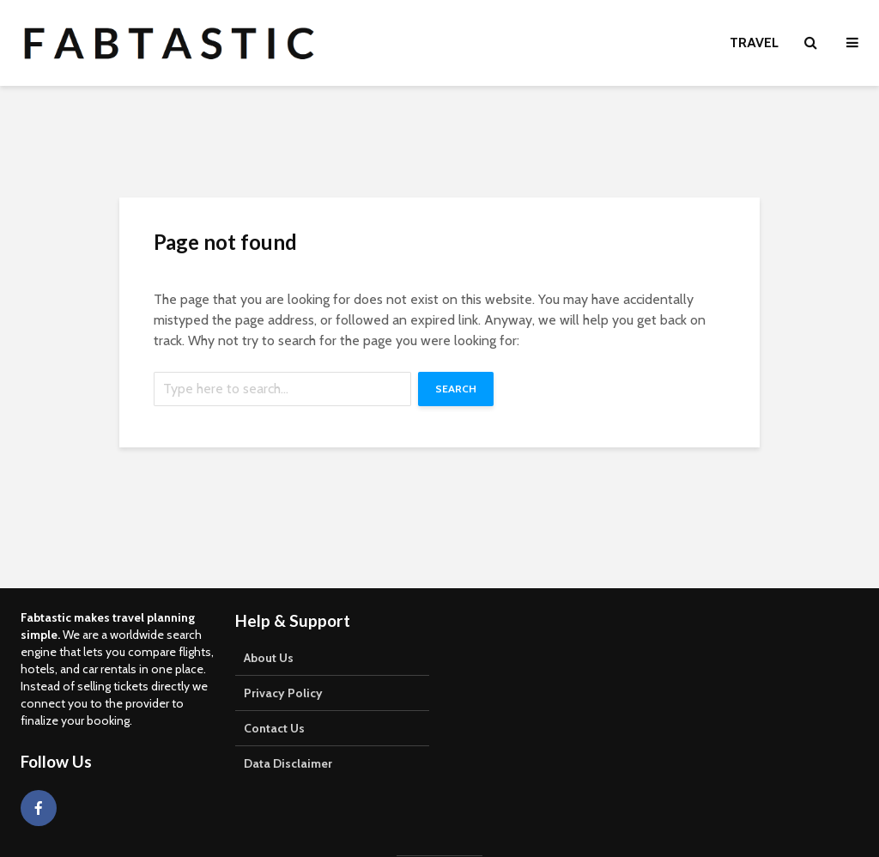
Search (455, 388)
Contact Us (274, 728)
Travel (754, 42)
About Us (269, 658)
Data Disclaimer (288, 763)
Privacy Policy (283, 693)
